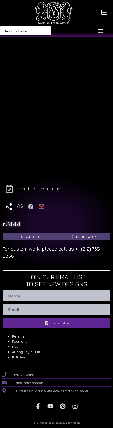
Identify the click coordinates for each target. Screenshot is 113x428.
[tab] (29, 236)
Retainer (19, 336)
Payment (19, 341)
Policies (18, 357)
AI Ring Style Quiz (26, 352)
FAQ (15, 346)
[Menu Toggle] (100, 30)
